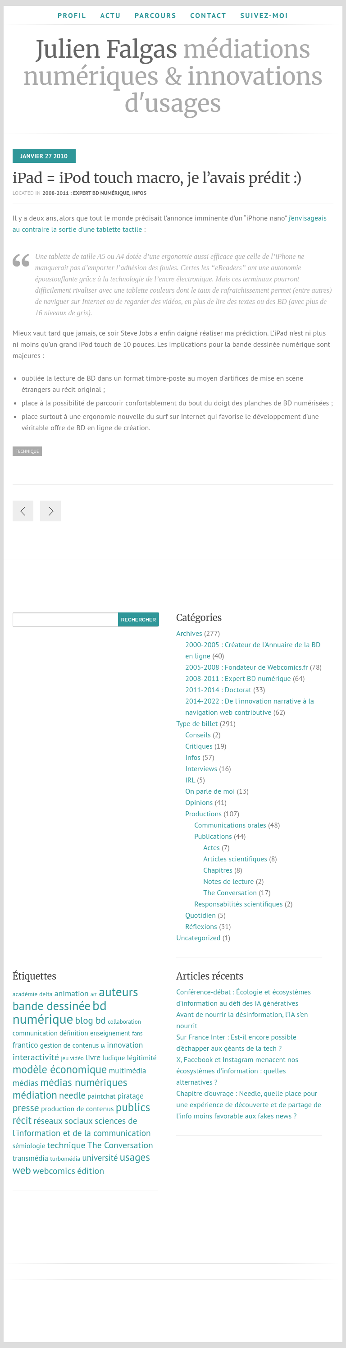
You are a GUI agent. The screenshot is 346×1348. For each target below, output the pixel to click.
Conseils (197, 734)
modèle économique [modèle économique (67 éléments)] (60, 1069)
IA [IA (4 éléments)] (103, 1046)
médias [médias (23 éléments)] (25, 1082)
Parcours (156, 15)
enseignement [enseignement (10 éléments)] (110, 1033)
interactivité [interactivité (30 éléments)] (36, 1057)
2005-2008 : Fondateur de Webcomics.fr (246, 667)
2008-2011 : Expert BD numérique (85, 192)
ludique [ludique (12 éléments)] (113, 1057)
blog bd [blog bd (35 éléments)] (90, 1020)
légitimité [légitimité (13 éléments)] (142, 1057)
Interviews (201, 768)
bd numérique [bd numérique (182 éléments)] (60, 1012)
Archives (189, 633)
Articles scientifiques (235, 858)
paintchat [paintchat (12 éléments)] (101, 1095)
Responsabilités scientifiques (238, 903)
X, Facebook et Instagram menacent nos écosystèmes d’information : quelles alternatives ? (237, 1070)
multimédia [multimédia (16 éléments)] (127, 1071)
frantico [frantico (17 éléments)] (25, 1045)
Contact (208, 15)
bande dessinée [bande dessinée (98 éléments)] (52, 1005)
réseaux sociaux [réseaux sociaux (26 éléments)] (63, 1120)
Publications (213, 836)
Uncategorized (198, 937)
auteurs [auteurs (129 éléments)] (118, 992)
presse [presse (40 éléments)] (26, 1107)
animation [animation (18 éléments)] (72, 993)
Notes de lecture (228, 881)
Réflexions (201, 926)
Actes (211, 847)
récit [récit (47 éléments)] (22, 1120)
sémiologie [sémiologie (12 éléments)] (29, 1145)
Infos (139, 192)
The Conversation (230, 892)
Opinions (199, 802)
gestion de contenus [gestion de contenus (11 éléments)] (69, 1045)
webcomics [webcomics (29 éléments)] (54, 1171)
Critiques (198, 745)
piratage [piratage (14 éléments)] (131, 1096)
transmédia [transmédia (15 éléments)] (30, 1158)
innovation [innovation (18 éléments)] (125, 1045)
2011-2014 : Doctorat (218, 689)
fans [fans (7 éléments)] (137, 1033)
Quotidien (200, 915)
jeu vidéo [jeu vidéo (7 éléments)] (72, 1058)
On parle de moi (210, 791)
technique (27, 451)
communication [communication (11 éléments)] (35, 1033)
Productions (203, 813)
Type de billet (197, 723)
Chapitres (217, 869)
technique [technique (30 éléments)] (66, 1145)
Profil (72, 15)
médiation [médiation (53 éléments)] (35, 1094)
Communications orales (230, 824)
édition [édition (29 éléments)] (90, 1171)
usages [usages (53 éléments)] (135, 1157)
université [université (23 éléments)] (100, 1157)
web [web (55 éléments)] (22, 1170)
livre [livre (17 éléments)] (93, 1057)
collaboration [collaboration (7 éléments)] (124, 1022)
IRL (190, 779)
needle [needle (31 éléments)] (72, 1095)
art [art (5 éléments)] (94, 994)
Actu (110, 15)
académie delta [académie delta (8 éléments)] (33, 994)
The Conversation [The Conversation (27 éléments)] (120, 1144)
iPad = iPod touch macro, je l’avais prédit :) (157, 178)
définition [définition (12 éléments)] (73, 1032)
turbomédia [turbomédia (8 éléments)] (65, 1159)
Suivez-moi (264, 15)
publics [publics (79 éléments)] (133, 1107)
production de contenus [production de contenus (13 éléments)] (77, 1108)
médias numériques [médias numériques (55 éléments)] (83, 1082)
